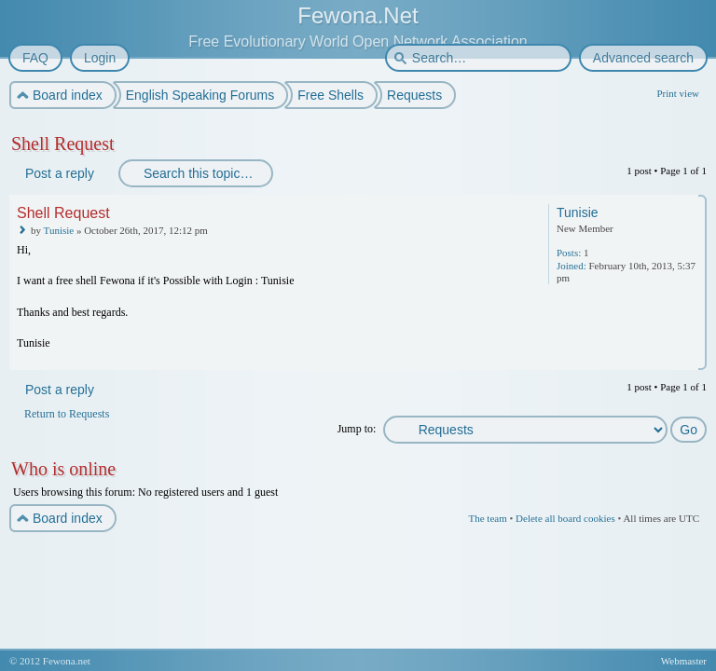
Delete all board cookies (565, 518)
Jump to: (357, 428)
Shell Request (63, 143)
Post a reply (58, 173)
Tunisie (59, 230)
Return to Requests (66, 413)
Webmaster (684, 660)
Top (694, 357)
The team (487, 518)
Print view (677, 93)
